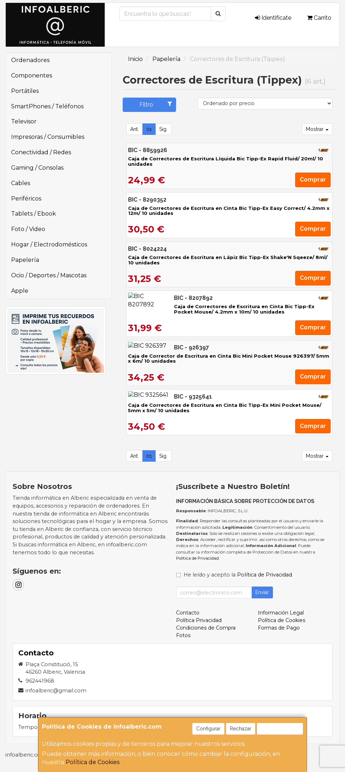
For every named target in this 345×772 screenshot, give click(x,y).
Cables (20, 183)
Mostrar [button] (317, 129)
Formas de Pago (279, 628)
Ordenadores (30, 60)
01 (149, 129)
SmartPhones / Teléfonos (47, 106)
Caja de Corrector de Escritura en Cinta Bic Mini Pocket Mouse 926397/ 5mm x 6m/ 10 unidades (228, 358)
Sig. (163, 129)
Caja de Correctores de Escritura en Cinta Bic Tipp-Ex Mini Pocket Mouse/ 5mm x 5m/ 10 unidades (224, 407)
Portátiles (25, 91)
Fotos (183, 635)
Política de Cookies (92, 762)
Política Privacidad (199, 620)
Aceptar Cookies (280, 728)
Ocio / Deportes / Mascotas (48, 275)
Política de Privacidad (197, 558)
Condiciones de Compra (206, 628)
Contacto (187, 612)
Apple (19, 290)
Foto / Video (28, 229)
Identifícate (273, 17)
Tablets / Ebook (33, 213)
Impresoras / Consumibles (47, 136)
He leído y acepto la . (238, 574)
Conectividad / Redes (41, 152)
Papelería (25, 259)
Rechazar (240, 728)
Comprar (313, 179)
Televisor (24, 121)
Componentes (31, 75)
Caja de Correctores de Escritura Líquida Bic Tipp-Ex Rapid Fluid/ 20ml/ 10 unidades (225, 161)
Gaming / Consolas (37, 167)
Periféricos (26, 198)
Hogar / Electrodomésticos (49, 244)
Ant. (134, 129)
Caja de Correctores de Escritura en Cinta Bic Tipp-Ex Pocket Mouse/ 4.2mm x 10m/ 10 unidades (228, 309)
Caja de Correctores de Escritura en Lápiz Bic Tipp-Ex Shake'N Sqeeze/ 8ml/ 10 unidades (227, 259)
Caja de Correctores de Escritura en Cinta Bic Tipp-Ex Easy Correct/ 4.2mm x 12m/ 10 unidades (229, 210)
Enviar (262, 592)
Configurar (208, 728)
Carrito (319, 17)
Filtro (156, 104)
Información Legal (281, 612)
